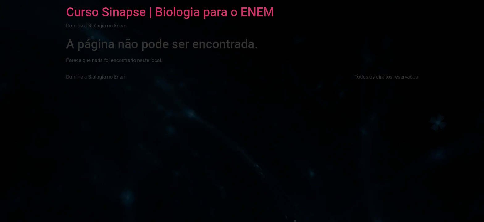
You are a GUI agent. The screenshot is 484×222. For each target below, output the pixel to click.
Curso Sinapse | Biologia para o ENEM (170, 12)
